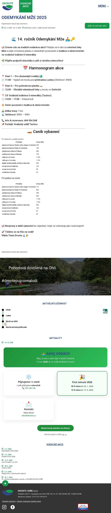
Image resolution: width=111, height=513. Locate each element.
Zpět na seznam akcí (97, 26)
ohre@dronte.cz (29, 415)
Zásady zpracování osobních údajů (29, 501)
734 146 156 (30, 388)
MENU (102, 6)
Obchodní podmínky (9, 501)
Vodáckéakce (25, 5)
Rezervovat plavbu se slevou (55, 428)
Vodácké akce (54, 444)
